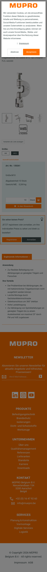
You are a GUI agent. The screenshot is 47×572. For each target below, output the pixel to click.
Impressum (24, 43)
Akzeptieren (31, 52)
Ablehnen (15, 52)
